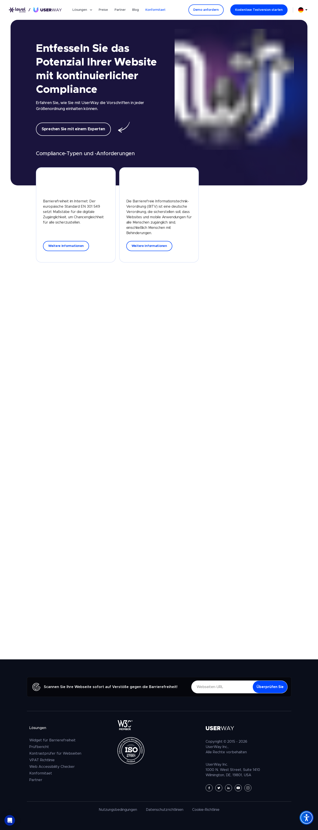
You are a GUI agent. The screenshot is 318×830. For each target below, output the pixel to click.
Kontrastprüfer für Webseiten (55, 753)
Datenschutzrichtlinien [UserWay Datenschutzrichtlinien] (164, 809)
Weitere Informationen (66, 246)
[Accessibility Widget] (306, 818)
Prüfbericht (39, 747)
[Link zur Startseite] (35, 10)
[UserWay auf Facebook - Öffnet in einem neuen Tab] (209, 787)
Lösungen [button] (82, 9)
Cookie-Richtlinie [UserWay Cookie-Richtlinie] (205, 809)
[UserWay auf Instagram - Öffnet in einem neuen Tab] (247, 787)
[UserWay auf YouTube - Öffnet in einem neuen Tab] (238, 787)
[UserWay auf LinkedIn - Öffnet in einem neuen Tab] (228, 787)
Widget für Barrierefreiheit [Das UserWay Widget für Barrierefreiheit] (52, 740)
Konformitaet (155, 9)
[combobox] (302, 10)
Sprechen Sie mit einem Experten (73, 129)
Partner (120, 9)
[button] (9, 820)
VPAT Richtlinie (42, 760)
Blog (135, 9)
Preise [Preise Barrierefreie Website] (103, 9)
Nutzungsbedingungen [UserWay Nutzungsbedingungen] (118, 809)
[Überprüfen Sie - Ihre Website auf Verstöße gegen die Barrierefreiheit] (270, 687)
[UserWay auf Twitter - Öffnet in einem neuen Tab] (218, 787)
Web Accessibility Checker (52, 766)
